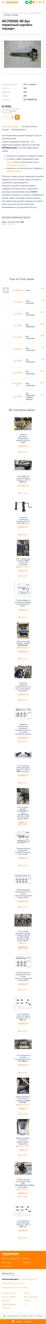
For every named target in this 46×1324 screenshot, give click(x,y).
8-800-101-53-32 (8, 1273)
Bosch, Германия (31, 1297)
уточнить (12, 111)
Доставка (6, 1263)
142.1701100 (17, 326)
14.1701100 (18, 314)
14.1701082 (17, 302)
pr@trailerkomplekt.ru (16, 165)
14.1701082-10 (17, 290)
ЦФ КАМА (6, 1308)
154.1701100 (17, 337)
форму (10, 162)
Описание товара (10, 126)
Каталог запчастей (18, 13)
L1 (24, 1304)
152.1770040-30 (17, 384)
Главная (5, 13)
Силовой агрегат (35, 13)
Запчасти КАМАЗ (9, 1297)
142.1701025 (17, 396)
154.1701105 (17, 373)
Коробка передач (11, 15)
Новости (27, 1263)
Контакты (6, 1266)
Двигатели (6, 1301)
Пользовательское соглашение (14, 1288)
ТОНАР (27, 1301)
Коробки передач (9, 1304)
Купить (23, 452)
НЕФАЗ (27, 1293)
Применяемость (18, 129)
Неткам (39, 1316)
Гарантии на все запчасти (12, 1283)
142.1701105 (17, 361)
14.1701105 (17, 349)
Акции (26, 1259)
